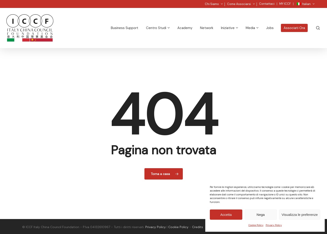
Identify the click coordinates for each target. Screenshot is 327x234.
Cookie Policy (255, 225)
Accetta (226, 215)
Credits (197, 227)
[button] (318, 2)
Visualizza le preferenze (300, 215)
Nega (261, 215)
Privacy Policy (274, 225)
